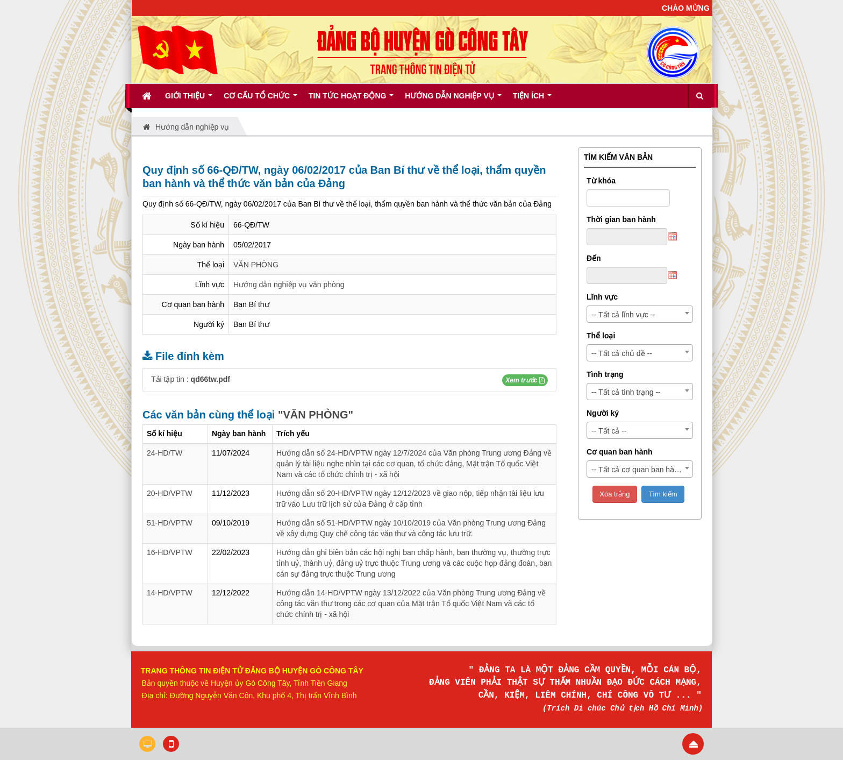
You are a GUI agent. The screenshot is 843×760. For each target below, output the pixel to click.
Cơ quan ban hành (620, 452)
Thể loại (601, 335)
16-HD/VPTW (169, 552)
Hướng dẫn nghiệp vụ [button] (453, 99)
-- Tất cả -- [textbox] (609, 431)
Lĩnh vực (602, 297)
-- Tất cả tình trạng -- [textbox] (626, 392)
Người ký (603, 413)
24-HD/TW (164, 453)
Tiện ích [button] (532, 99)
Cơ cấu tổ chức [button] (260, 99)
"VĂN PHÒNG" (315, 415)
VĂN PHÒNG (255, 264)
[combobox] (640, 314)
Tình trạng (605, 374)
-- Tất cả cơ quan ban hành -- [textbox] (640, 469)
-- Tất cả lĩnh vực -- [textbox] (623, 314)
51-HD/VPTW (169, 522)
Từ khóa (601, 180)
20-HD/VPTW (169, 493)
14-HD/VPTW (169, 592)
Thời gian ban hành (621, 219)
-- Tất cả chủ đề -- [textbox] (621, 353)
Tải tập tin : (190, 379)
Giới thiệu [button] (188, 99)
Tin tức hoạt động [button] (351, 99)
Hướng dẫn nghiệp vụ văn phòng (288, 284)
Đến (594, 258)
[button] (524, 380)
